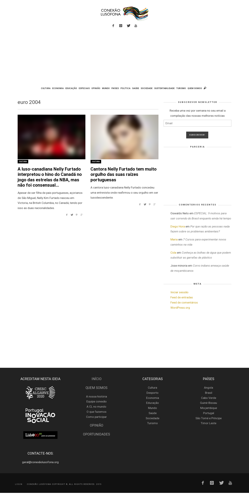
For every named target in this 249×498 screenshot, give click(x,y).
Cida (173, 252)
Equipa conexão (96, 401)
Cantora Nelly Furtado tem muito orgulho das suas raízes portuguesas (124, 174)
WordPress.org (180, 307)
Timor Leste (208, 423)
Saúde (153, 413)
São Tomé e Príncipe (208, 418)
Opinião (96, 425)
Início (96, 379)
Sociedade (152, 418)
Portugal (208, 413)
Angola (208, 387)
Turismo (152, 423)
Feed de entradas (181, 297)
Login (18, 484)
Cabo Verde (208, 398)
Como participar (96, 417)
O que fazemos (96, 411)
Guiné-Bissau (208, 403)
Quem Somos (96, 388)
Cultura (23, 162)
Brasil (208, 392)
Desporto (152, 392)
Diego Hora (177, 226)
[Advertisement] (124, 58)
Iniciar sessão (179, 292)
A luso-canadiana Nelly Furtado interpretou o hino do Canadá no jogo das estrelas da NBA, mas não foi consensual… (50, 177)
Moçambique (208, 408)
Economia (152, 398)
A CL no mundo (96, 406)
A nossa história (96, 396)
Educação (152, 403)
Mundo (152, 408)
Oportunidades (96, 434)
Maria (174, 239)
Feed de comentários (184, 302)
